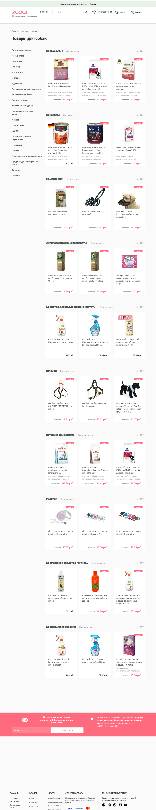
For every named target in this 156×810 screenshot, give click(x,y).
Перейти (93, 3)
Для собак (33, 807)
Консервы (17, 60)
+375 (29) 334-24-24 (104, 11)
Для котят (33, 802)
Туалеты (16, 169)
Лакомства (17, 71)
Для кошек (34, 798)
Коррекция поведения (22, 104)
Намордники (18, 124)
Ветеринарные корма (22, 49)
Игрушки (16, 77)
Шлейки (16, 174)
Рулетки (16, 66)
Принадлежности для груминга (27, 155)
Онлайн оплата (55, 798)
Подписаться (67, 729)
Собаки (140, 50)
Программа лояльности (15, 799)
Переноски (17, 144)
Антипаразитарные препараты (26, 88)
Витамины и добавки (22, 93)
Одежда (16, 130)
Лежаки (16, 118)
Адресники (17, 82)
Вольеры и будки (20, 99)
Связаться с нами (15, 806)
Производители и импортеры (55, 803)
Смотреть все (73, 50)
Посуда (15, 149)
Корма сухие (18, 54)
